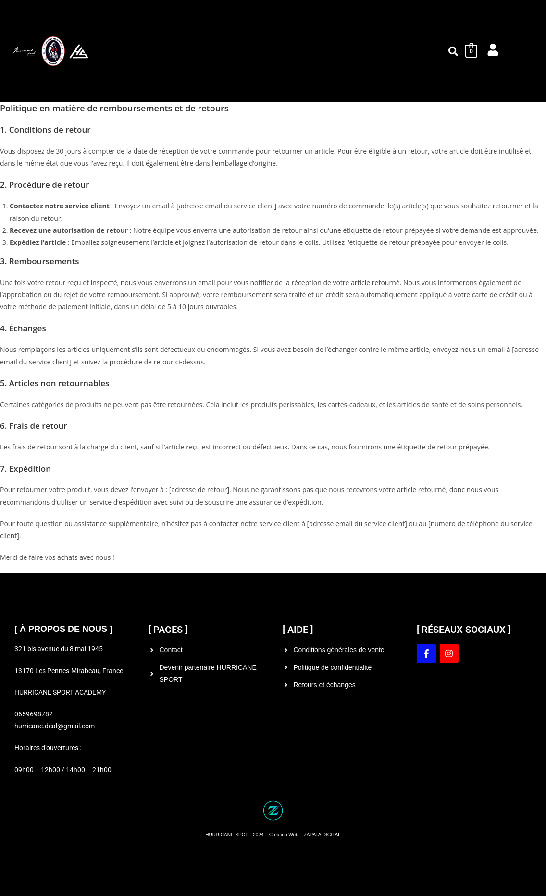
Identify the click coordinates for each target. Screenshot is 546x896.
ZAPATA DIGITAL (322, 834)
